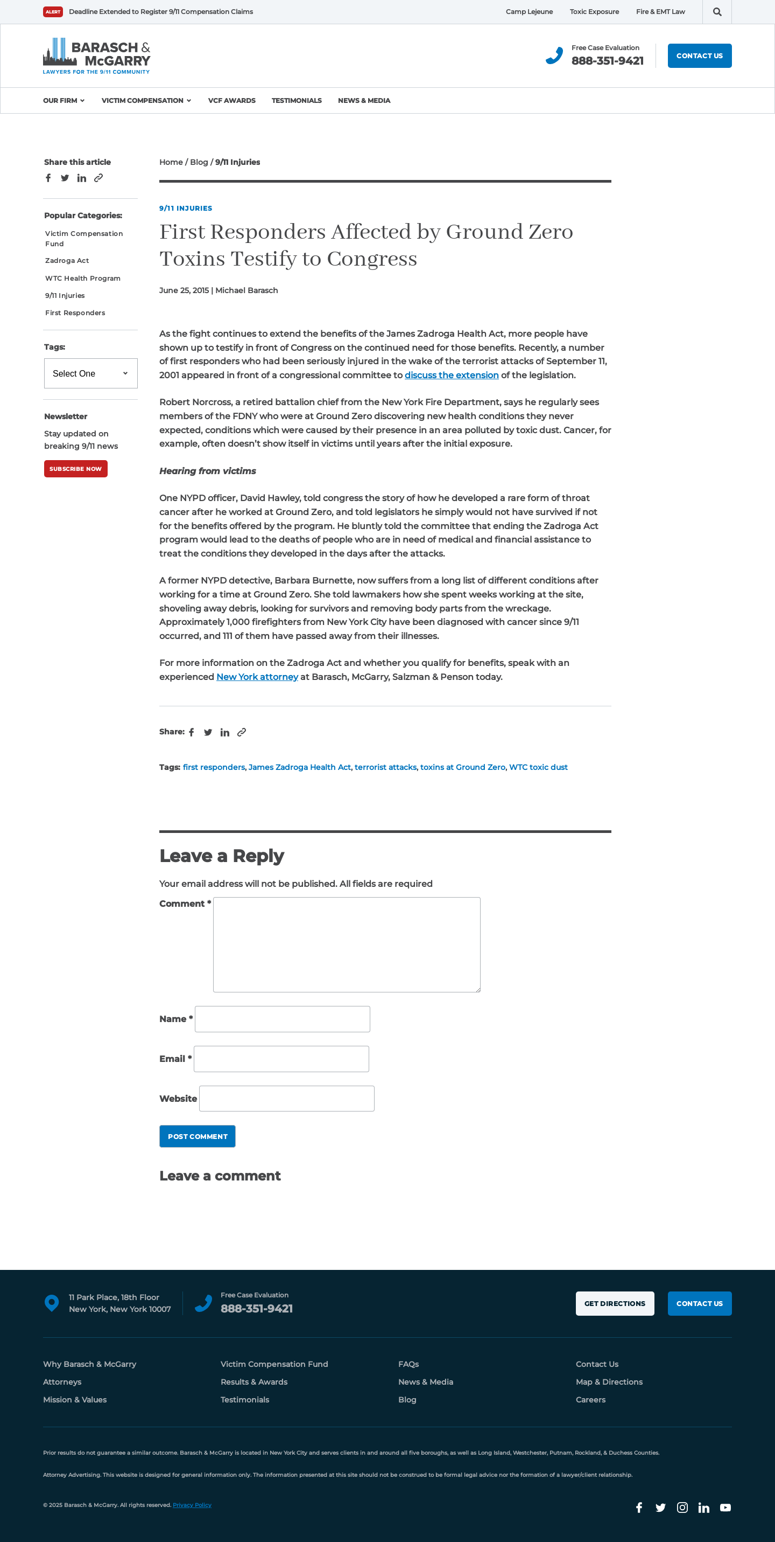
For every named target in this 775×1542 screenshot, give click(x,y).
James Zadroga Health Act (300, 767)
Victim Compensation (143, 100)
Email (175, 1059)
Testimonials (297, 100)
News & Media (364, 100)
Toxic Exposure (594, 12)
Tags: (54, 347)
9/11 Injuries (186, 208)
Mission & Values (75, 1400)
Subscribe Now (76, 469)
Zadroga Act (67, 260)
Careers (590, 1400)
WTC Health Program (83, 278)
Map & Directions (609, 1382)
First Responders (75, 313)
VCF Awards (232, 100)
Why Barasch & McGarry (89, 1364)
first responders (214, 767)
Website (178, 1099)
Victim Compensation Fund (84, 239)
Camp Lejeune (529, 12)
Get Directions (615, 1304)
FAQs (408, 1364)
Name (176, 1020)
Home (171, 162)
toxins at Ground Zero (462, 767)
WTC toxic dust (538, 767)
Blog (199, 162)
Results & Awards (254, 1382)
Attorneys (62, 1382)
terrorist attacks (386, 767)
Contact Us (700, 56)
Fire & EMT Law (660, 12)
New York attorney (257, 677)
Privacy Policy (192, 1505)
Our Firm (60, 100)
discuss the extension (452, 375)
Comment (185, 904)
